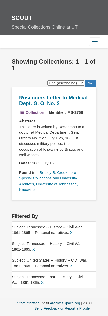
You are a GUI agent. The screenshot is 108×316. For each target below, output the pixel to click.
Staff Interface (28, 303)
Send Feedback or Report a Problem (63, 308)
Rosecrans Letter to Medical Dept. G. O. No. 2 (53, 100)
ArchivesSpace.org (65, 303)
